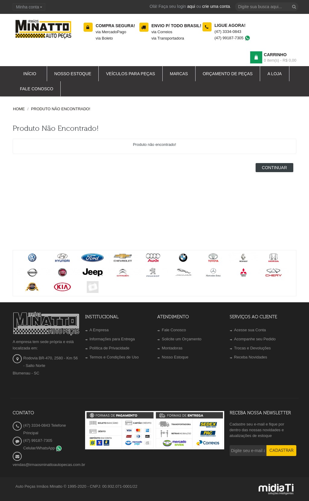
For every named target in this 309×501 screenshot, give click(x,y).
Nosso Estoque (175, 357)
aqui (191, 6)
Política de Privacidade (109, 348)
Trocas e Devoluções (252, 348)
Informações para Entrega (112, 339)
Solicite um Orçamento (182, 339)
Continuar (274, 167)
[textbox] (266, 6)
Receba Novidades (250, 357)
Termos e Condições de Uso (114, 357)
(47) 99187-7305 (233, 38)
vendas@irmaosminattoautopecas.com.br (49, 464)
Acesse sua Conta (250, 330)
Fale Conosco (174, 330)
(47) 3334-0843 (228, 31)
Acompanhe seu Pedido (255, 339)
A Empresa (99, 330)
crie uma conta (216, 6)
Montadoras (172, 348)
